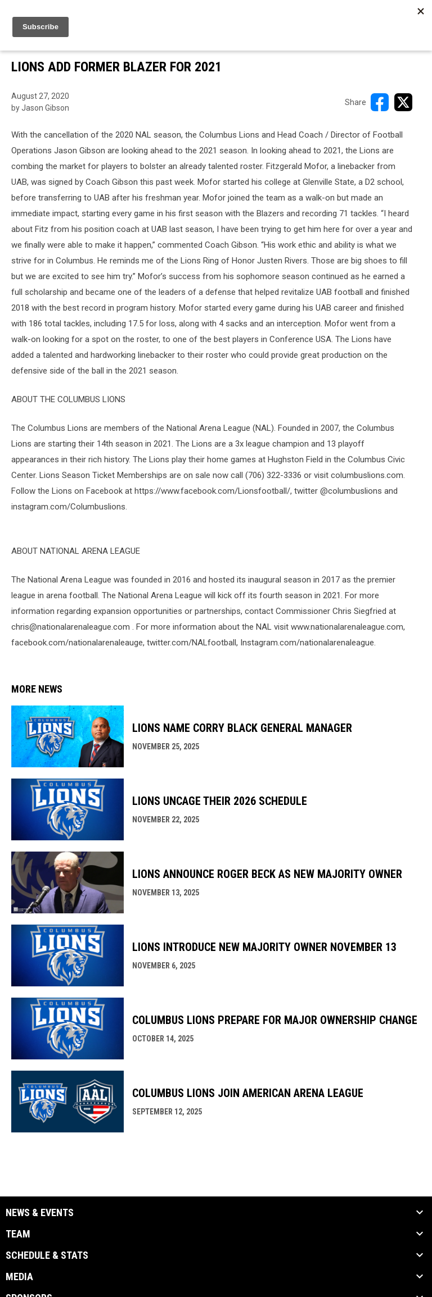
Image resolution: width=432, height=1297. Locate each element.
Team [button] (18, 1234)
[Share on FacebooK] (380, 102)
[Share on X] (403, 102)
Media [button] (19, 1277)
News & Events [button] (40, 1213)
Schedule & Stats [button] (47, 1255)
